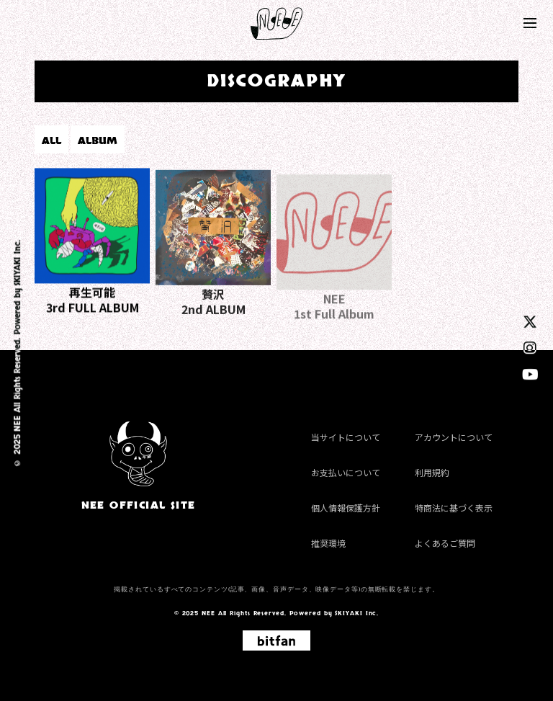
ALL (51, 141)
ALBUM (97, 141)
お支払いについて (345, 472)
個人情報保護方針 (345, 507)
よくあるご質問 (445, 543)
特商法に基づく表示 (454, 507)
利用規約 (432, 472)
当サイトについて (345, 437)
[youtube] (530, 373)
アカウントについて (454, 437)
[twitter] (530, 321)
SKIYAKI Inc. (17, 262)
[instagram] (529, 346)
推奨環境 (328, 543)
